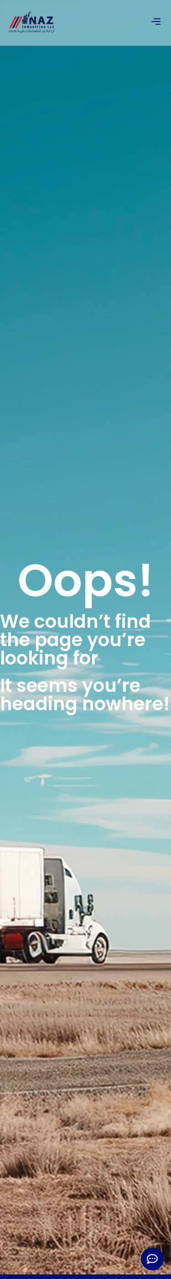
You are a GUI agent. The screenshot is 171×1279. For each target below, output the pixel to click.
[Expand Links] (152, 1258)
